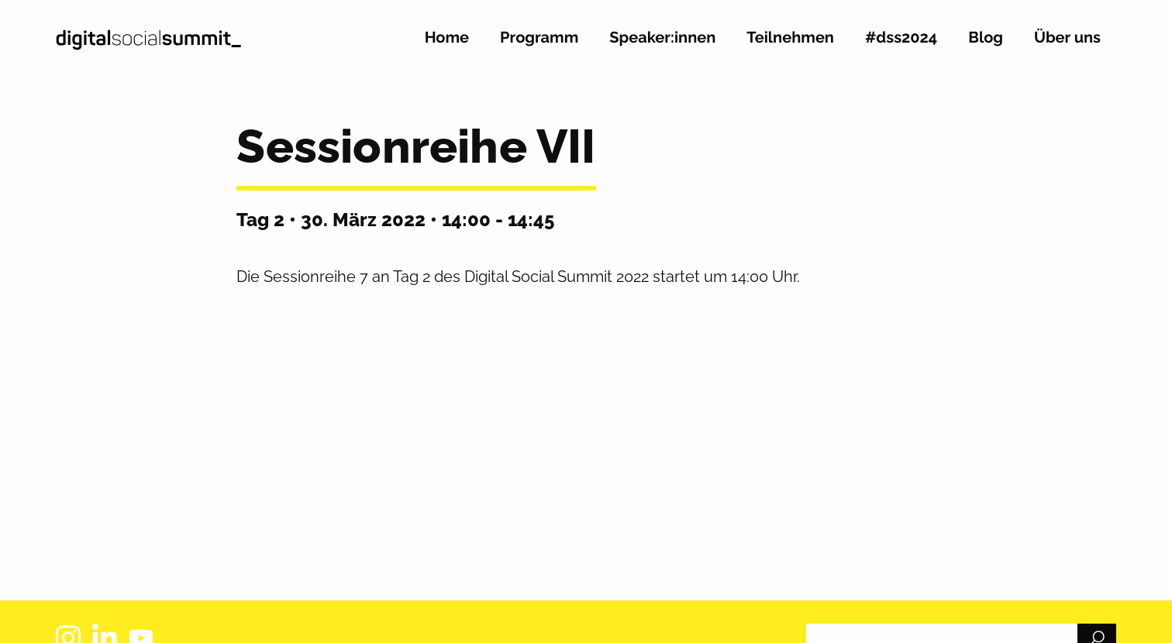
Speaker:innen (662, 37)
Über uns (1067, 37)
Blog (985, 37)
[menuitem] (447, 43)
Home (447, 37)
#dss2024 (901, 37)
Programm (539, 37)
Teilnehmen (790, 37)
